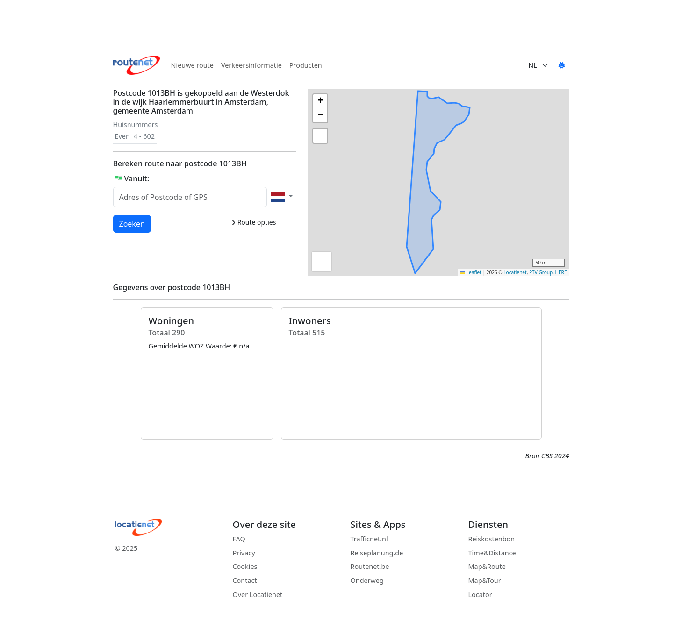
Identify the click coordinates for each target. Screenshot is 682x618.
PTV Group (541, 272)
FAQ (239, 538)
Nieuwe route (192, 65)
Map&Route (487, 566)
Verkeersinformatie (251, 65)
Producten (305, 65)
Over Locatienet (258, 594)
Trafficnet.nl (369, 538)
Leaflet (470, 272)
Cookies (245, 566)
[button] (413, 163)
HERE (561, 272)
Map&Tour (484, 580)
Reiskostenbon (491, 538)
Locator (480, 594)
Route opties (253, 222)
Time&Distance (492, 552)
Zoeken (132, 223)
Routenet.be (370, 566)
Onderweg (367, 580)
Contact (245, 580)
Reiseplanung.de (377, 552)
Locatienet (514, 272)
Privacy (244, 552)
